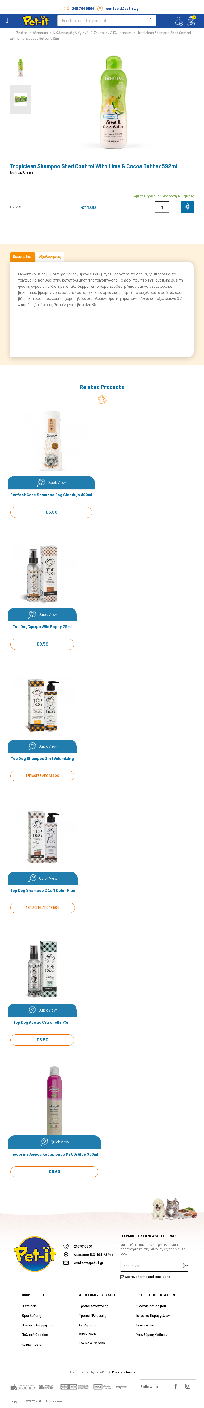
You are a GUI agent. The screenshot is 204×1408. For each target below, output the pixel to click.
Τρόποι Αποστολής (94, 1306)
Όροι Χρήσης (31, 1316)
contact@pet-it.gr (118, 8)
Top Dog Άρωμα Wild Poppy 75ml (42, 627)
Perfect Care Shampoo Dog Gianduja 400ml (51, 495)
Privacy (117, 1372)
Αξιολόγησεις (50, 256)
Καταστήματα (32, 1345)
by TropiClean (21, 172)
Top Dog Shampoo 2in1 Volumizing (42, 759)
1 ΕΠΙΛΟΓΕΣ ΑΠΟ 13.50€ (43, 908)
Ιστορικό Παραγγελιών (153, 1316)
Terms (130, 1372)
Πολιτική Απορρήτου (37, 1325)
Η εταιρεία (29, 1306)
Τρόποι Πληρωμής (93, 1316)
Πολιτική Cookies (35, 1335)
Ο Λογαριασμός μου (151, 1306)
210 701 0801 (79, 9)
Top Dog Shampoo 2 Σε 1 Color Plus (42, 890)
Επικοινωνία (145, 1325)
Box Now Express (92, 1343)
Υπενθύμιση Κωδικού (152, 1335)
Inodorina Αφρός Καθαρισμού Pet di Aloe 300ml (54, 1154)
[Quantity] (162, 207)
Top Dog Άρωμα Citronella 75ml (42, 1022)
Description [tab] (22, 256)
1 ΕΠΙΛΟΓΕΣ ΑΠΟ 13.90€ (42, 776)
